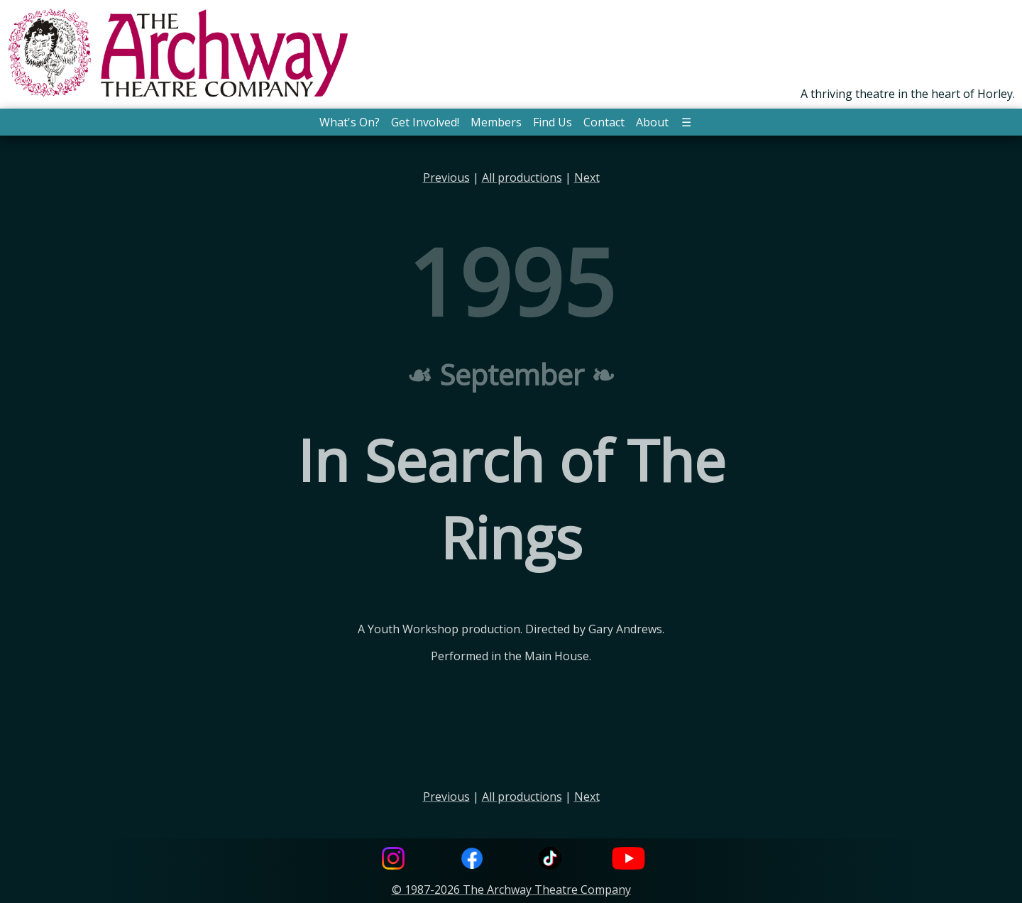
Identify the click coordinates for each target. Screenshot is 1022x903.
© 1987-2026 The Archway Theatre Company (511, 889)
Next (587, 177)
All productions (522, 177)
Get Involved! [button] (425, 122)
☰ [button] (686, 122)
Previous (446, 177)
